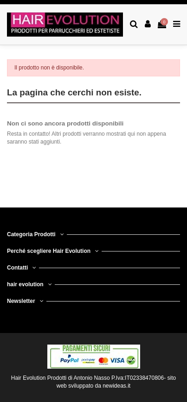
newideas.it (116, 386)
